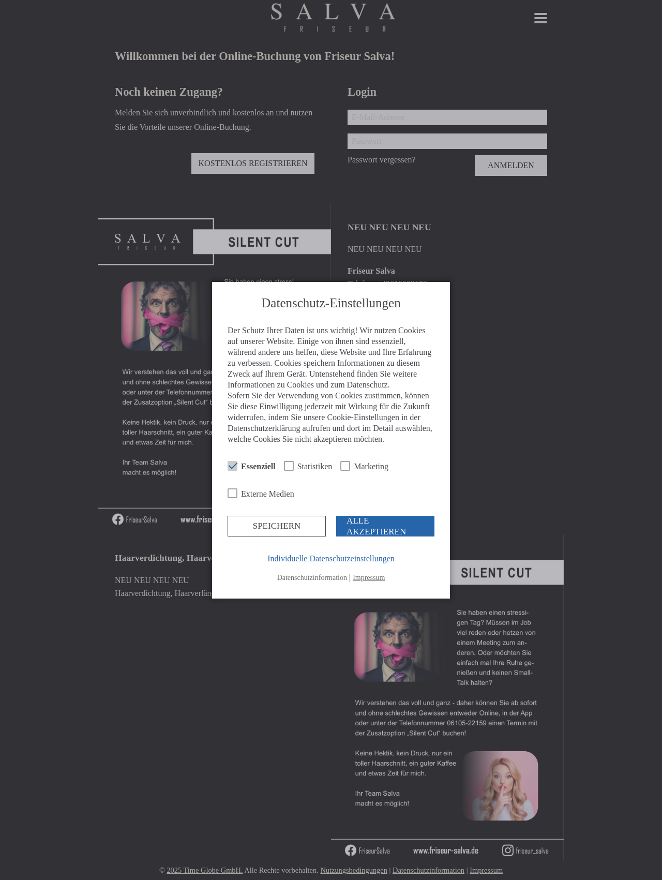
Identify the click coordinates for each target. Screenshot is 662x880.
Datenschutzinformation (312, 577)
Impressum (369, 577)
